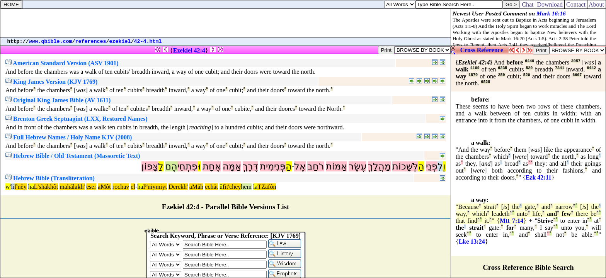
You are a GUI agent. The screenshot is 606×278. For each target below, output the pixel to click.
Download (549, 4)
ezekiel (120, 41)
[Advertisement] (225, 23)
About (596, 4)
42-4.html (148, 41)
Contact (576, 4)
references (90, 41)
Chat (527, 4)
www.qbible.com (50, 41)
